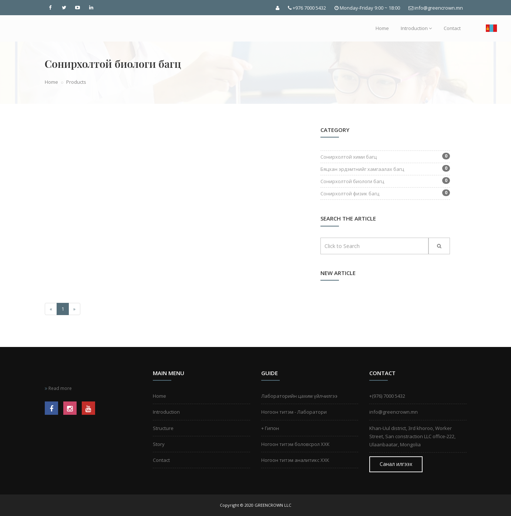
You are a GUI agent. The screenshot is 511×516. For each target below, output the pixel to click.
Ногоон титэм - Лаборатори (294, 411)
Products (76, 82)
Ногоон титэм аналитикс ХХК (295, 460)
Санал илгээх (396, 463)
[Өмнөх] (51, 309)
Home (382, 28)
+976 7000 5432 (309, 7)
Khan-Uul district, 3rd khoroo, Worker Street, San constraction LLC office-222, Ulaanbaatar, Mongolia (412, 436)
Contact (452, 28)
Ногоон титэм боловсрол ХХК (295, 444)
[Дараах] (74, 309)
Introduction (416, 28)
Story (159, 444)
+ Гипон (270, 428)
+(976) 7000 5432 (387, 396)
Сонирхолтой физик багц (349, 193)
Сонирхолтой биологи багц (352, 181)
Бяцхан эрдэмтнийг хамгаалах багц (362, 169)
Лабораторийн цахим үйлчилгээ (299, 396)
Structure (163, 428)
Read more (58, 388)
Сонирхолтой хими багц (348, 156)
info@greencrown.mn (438, 7)
